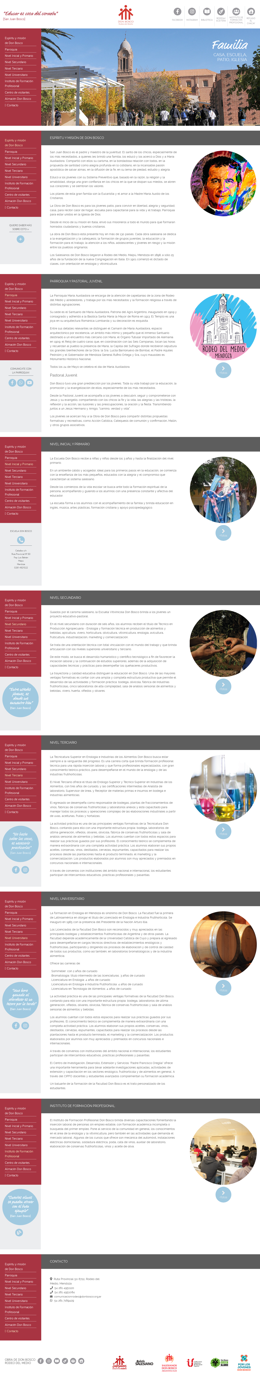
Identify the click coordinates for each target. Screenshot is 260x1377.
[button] (256, 77)
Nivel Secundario (15, 62)
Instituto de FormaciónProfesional (19, 83)
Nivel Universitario (16, 75)
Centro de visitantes (17, 92)
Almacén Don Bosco (18, 99)
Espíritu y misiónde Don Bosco (15, 40)
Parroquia (11, 49)
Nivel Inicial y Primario (19, 56)
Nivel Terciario (14, 68)
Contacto (11, 105)
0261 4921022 (21, 567)
